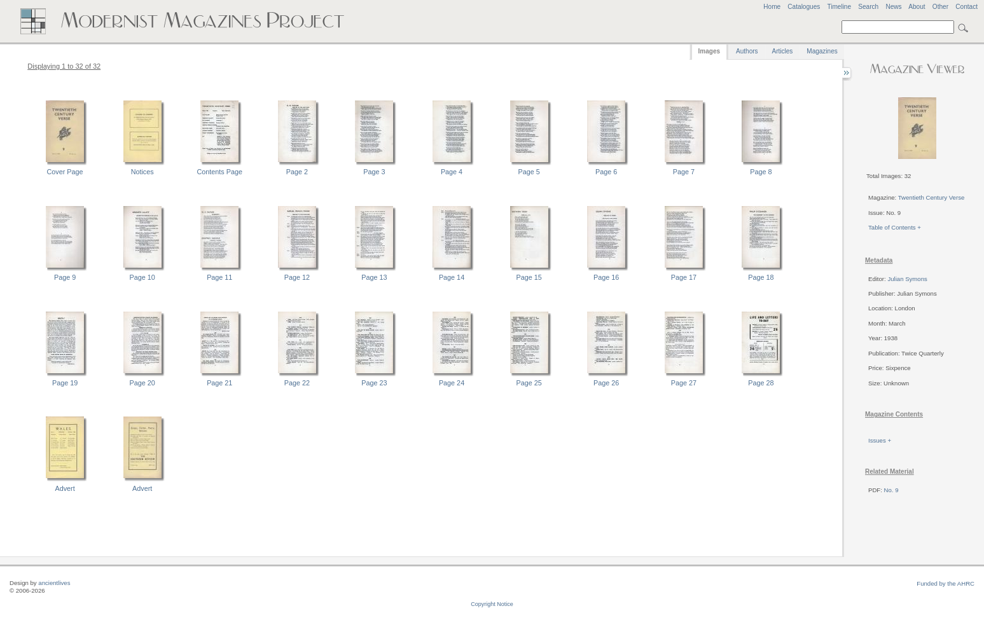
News (893, 6)
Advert (64, 488)
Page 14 (451, 277)
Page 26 (606, 383)
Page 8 (761, 172)
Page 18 (760, 277)
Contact (966, 6)
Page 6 (606, 172)
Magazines (822, 51)
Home (771, 6)
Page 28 (760, 383)
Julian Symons (907, 278)
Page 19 (65, 383)
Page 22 (297, 383)
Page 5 (529, 172)
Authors (747, 51)
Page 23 (374, 383)
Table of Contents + (894, 227)
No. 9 (891, 489)
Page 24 (451, 383)
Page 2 (297, 172)
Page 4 (451, 172)
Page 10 (142, 277)
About (916, 6)
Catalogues (803, 6)
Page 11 (219, 277)
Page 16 (606, 277)
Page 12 (297, 277)
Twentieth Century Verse (931, 197)
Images (709, 51)
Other (940, 6)
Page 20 (142, 383)
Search (868, 6)
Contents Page (219, 172)
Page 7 (684, 172)
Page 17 (683, 277)
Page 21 (219, 383)
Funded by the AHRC (945, 583)
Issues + (879, 440)
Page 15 (529, 277)
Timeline (839, 6)
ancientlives (54, 582)
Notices (142, 172)
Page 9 (65, 277)
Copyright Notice (492, 604)
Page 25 (529, 383)
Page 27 (683, 383)
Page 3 (374, 172)
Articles (782, 51)
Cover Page (65, 172)
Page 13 (374, 277)
